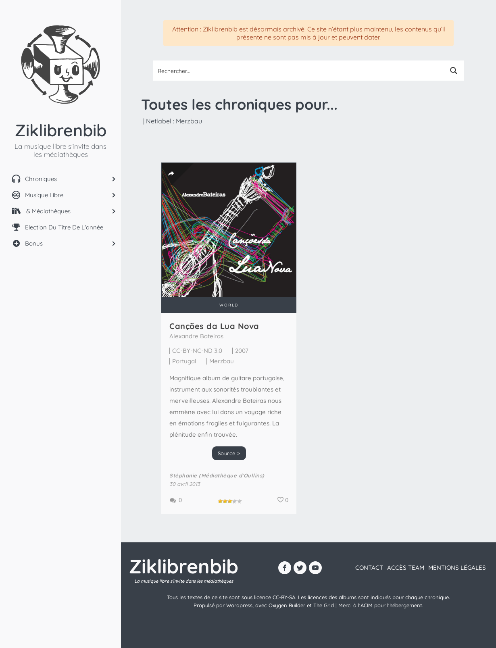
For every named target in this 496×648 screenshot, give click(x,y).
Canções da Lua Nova (214, 326)
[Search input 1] (299, 70)
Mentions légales (457, 567)
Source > (229, 453)
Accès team (405, 567)
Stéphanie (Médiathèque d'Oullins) (217, 475)
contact (369, 567)
